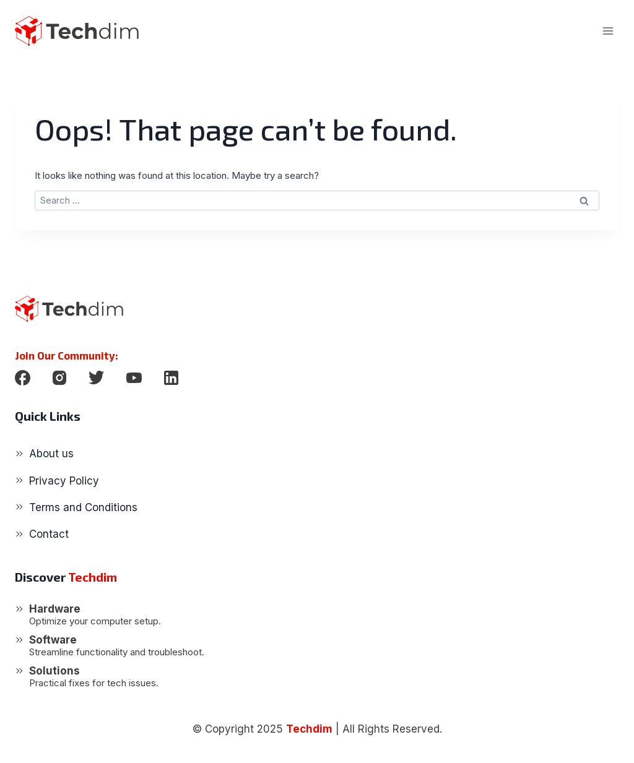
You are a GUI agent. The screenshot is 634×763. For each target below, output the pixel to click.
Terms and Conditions (83, 507)
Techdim (309, 729)
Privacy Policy (64, 481)
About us (51, 453)
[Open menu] (607, 30)
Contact (49, 534)
